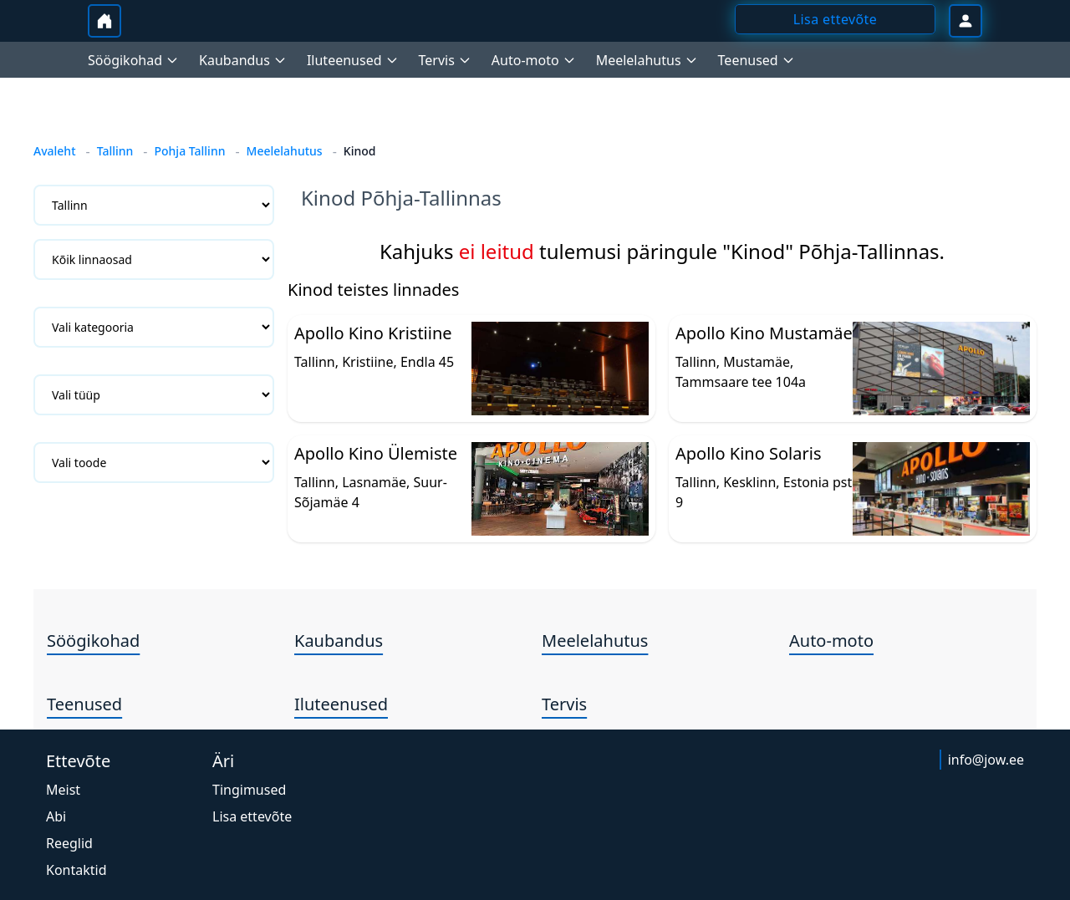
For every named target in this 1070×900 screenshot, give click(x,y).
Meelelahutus (285, 151)
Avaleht (54, 151)
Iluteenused (341, 704)
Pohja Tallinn (189, 151)
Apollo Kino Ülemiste (375, 453)
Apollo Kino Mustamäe (764, 333)
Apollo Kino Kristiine (373, 333)
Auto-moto (831, 640)
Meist (63, 790)
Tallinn (115, 151)
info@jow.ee (986, 759)
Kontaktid (76, 870)
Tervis (564, 704)
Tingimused (249, 790)
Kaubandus (338, 640)
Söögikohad (93, 640)
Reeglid (69, 843)
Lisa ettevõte (252, 816)
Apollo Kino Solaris (748, 453)
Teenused (84, 704)
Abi (56, 816)
